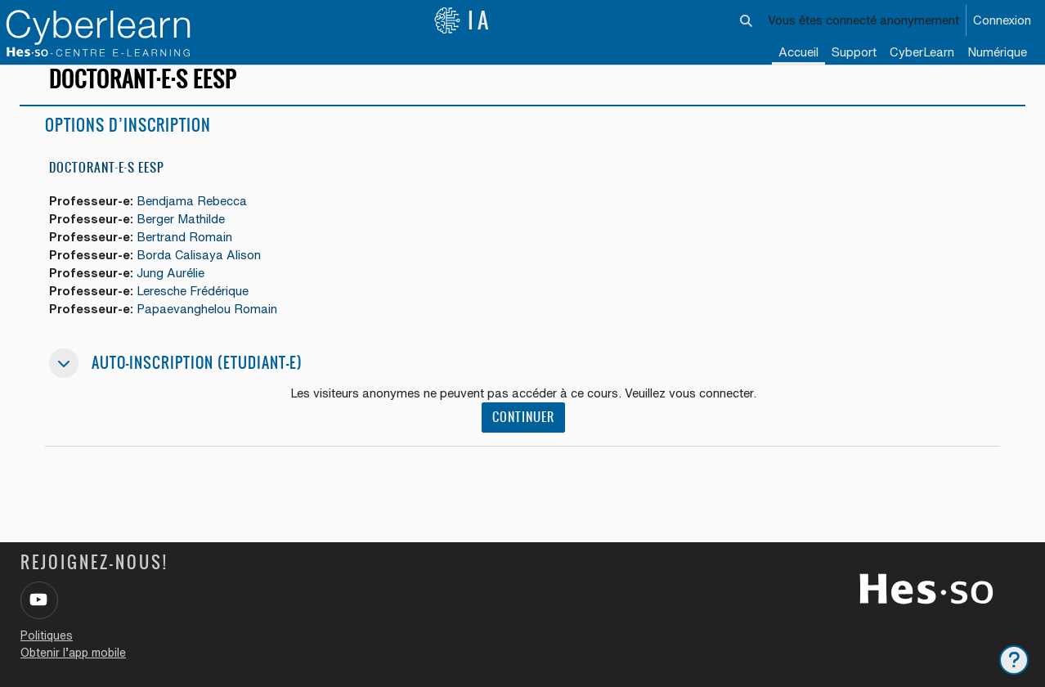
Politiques (46, 635)
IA (462, 20)
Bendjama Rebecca (194, 215)
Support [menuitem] (854, 52)
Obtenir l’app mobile (73, 652)
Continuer (523, 434)
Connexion (1002, 20)
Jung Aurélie (173, 289)
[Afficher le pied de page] (1014, 660)
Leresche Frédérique (195, 307)
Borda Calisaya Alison (201, 270)
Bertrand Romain (187, 252)
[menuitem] (922, 53)
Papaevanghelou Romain (209, 326)
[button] (747, 20)
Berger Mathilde (183, 233)
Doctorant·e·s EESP (106, 182)
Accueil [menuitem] (798, 52)
